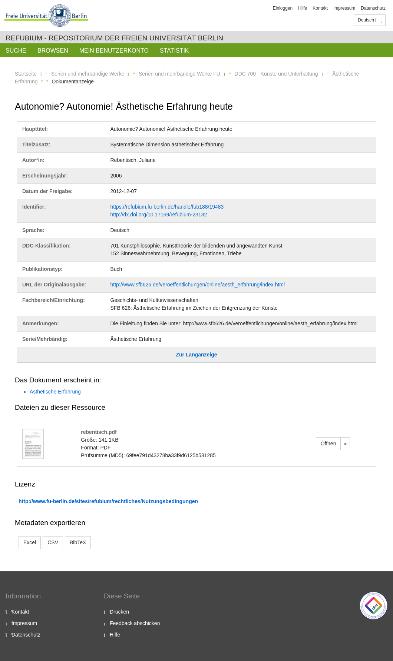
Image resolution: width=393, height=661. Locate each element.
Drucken (119, 612)
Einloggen (283, 8)
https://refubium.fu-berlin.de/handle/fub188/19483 (167, 207)
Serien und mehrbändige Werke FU (179, 74)
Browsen (52, 50)
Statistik (174, 50)
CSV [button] (52, 542)
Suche (16, 50)
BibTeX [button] (78, 542)
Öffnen (328, 443)
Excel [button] (29, 542)
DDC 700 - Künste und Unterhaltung (276, 74)
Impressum (344, 8)
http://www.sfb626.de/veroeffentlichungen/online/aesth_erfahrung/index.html (197, 285)
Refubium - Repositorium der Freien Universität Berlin (114, 38)
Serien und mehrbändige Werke (87, 74)
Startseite (26, 74)
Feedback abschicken (135, 623)
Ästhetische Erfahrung (55, 392)
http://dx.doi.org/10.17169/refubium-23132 (158, 214)
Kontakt (320, 8)
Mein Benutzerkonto (114, 50)
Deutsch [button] (370, 20)
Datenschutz (373, 8)
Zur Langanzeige (196, 355)
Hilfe (302, 8)
